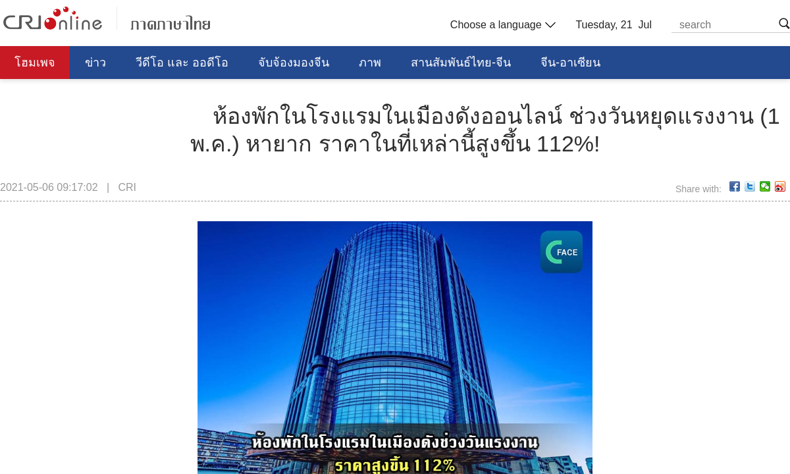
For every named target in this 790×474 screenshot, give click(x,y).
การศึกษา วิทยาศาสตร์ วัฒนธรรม (101, 95)
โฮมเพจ (34, 62)
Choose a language (501, 25)
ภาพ (370, 62)
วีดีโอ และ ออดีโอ (182, 62)
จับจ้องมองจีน (293, 62)
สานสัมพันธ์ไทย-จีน (461, 62)
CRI (127, 187)
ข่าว (95, 62)
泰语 (106, 18)
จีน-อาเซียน (570, 62)
